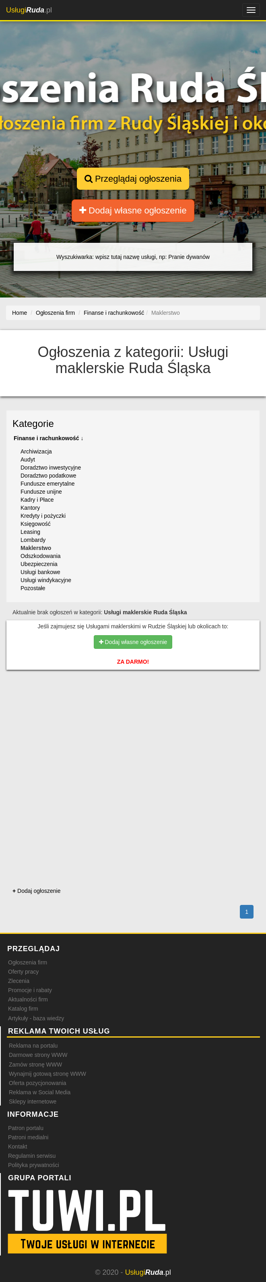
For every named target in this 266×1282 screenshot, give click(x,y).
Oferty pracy (23, 971)
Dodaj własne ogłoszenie (133, 210)
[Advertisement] (133, 711)
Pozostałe (33, 588)
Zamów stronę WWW (35, 1064)
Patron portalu (25, 1128)
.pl (29, 10)
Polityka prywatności (33, 1165)
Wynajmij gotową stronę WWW (47, 1074)
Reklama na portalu (33, 1045)
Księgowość (36, 524)
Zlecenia (18, 981)
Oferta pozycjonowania (37, 1083)
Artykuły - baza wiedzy (36, 1018)
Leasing (30, 532)
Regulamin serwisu (32, 1156)
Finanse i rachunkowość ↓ (49, 438)
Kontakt (17, 1146)
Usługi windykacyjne (46, 580)
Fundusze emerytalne (48, 483)
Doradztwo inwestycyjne (51, 467)
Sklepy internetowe (32, 1101)
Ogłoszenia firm (27, 962)
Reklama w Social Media (39, 1092)
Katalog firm (23, 1008)
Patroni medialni (28, 1137)
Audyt (28, 459)
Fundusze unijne (41, 491)
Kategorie (33, 423)
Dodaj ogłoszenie (36, 891)
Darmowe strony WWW (38, 1055)
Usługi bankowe (40, 572)
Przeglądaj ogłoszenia (133, 179)
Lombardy (33, 540)
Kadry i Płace (37, 499)
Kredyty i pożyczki (43, 516)
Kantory (30, 508)
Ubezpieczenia (39, 564)
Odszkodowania (41, 556)
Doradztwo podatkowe (48, 475)
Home (19, 313)
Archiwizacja (36, 451)
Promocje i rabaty (30, 990)
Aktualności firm (28, 999)
